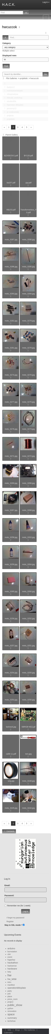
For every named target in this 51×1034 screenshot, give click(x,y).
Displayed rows (9, 55)
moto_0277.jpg (11, 402)
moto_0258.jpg (11, 537)
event (9, 957)
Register (10, 921)
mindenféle (9, 101)
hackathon (12, 962)
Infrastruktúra (10, 94)
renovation (11, 1011)
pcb (9, 994)
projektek (24, 78)
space (11, 1014)
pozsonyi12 (9, 108)
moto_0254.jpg (11, 673)
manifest (11, 985)
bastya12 (9, 87)
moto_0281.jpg (11, 348)
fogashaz (11, 960)
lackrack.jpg (11, 727)
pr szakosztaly (11, 112)
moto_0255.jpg (28, 673)
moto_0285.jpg (28, 267)
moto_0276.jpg (11, 429)
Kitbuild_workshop (12, 98)
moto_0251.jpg (28, 645)
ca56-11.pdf (11, 754)
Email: (7, 885)
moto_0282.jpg (11, 321)
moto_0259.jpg (11, 564)
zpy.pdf (28, 183)
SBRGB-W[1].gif (28, 727)
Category (6, 43)
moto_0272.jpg (28, 456)
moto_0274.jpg (11, 375)
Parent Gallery (10, 135)
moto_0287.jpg (11, 239)
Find (6, 66)
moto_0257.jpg (11, 645)
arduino (11, 948)
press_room (12, 999)
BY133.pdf (28, 155)
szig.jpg (11, 781)
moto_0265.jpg (11, 591)
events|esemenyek (13, 91)
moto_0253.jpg (11, 700)
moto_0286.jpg (11, 267)
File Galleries (11, 78)
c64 (9, 954)
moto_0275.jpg (28, 402)
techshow (11, 1021)
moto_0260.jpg (28, 591)
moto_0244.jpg (28, 808)
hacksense (12, 966)
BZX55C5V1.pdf (11, 155)
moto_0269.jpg (11, 483)
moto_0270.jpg (28, 375)
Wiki (8, 1030)
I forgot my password (15, 918)
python (10, 1008)
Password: (9, 895)
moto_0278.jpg (28, 348)
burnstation (12, 951)
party (9, 991)
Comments (9, 831)
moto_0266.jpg (28, 483)
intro (9, 982)
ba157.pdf (11, 183)
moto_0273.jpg (28, 429)
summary (12, 1018)
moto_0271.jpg (11, 456)
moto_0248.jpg (28, 781)
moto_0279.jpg (28, 321)
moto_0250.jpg (28, 700)
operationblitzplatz (16, 988)
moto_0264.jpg (28, 564)
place (9, 996)
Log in (46, 2)
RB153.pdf (11, 210)
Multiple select (8, 51)
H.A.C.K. (8, 4)
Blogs (16, 1030)
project (10, 1002)
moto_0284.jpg (28, 294)
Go (45, 74)
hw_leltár (12, 979)
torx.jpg (28, 754)
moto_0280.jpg (28, 239)
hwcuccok (10, 27)
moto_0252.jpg (28, 618)
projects (8, 115)
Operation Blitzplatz (13, 105)
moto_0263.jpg (28, 537)
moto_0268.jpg (28, 510)
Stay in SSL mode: (12, 925)
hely (9, 972)
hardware (12, 968)
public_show (14, 1005)
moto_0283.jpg (11, 294)
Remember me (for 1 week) (17, 906)
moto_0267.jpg (11, 510)
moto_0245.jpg (11, 808)
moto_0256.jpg (11, 618)
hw (9, 975)
